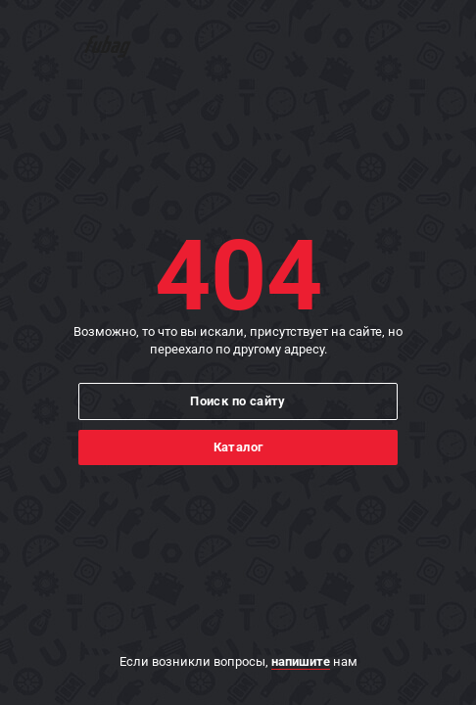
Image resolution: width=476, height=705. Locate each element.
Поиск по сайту (238, 401)
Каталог (238, 447)
